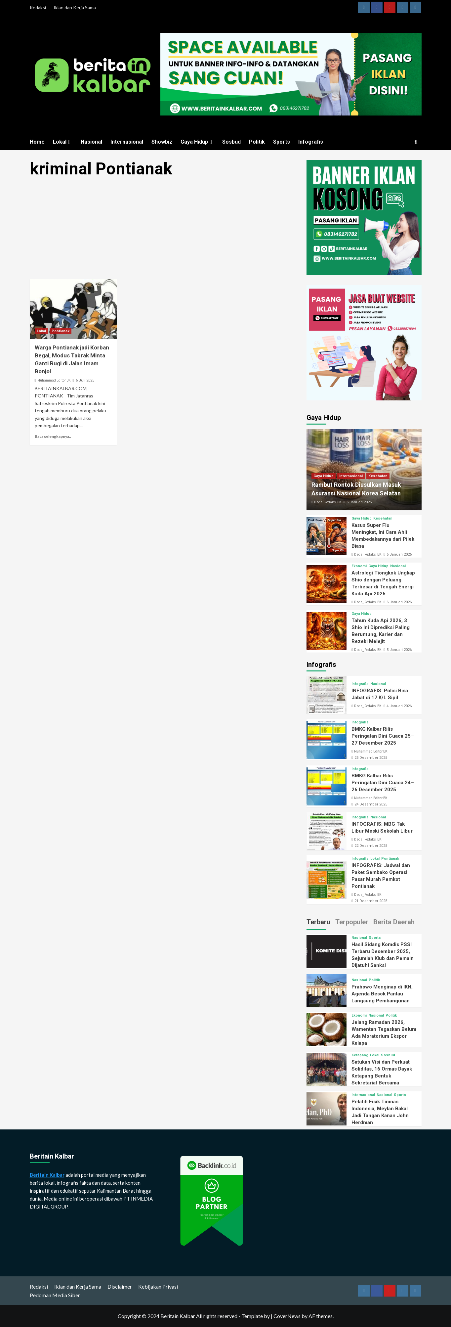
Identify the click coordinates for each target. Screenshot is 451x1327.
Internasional (126, 142)
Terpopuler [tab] (351, 922)
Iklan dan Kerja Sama (75, 7)
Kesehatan (378, 476)
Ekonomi (359, 566)
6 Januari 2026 (359, 502)
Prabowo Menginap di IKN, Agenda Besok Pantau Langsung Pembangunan (382, 994)
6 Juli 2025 (85, 380)
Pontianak (60, 331)
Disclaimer (119, 1286)
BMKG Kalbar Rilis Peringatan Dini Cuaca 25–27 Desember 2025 (382, 736)
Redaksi (38, 7)
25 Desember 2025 (370, 757)
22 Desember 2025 (370, 846)
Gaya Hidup (197, 142)
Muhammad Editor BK (53, 380)
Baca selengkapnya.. (53, 436)
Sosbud (231, 142)
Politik (257, 142)
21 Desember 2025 (370, 901)
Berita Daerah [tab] (394, 922)
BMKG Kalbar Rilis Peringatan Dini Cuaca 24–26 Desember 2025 (382, 783)
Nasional (91, 142)
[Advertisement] (165, 230)
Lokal (62, 142)
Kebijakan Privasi (158, 1286)
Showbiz (161, 142)
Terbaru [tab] (318, 922)
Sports (281, 142)
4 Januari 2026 (399, 706)
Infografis (310, 142)
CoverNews (287, 1316)
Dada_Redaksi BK (327, 502)
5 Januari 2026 (399, 650)
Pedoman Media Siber (55, 1295)
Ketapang (359, 1055)
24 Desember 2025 (370, 804)
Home (37, 142)
